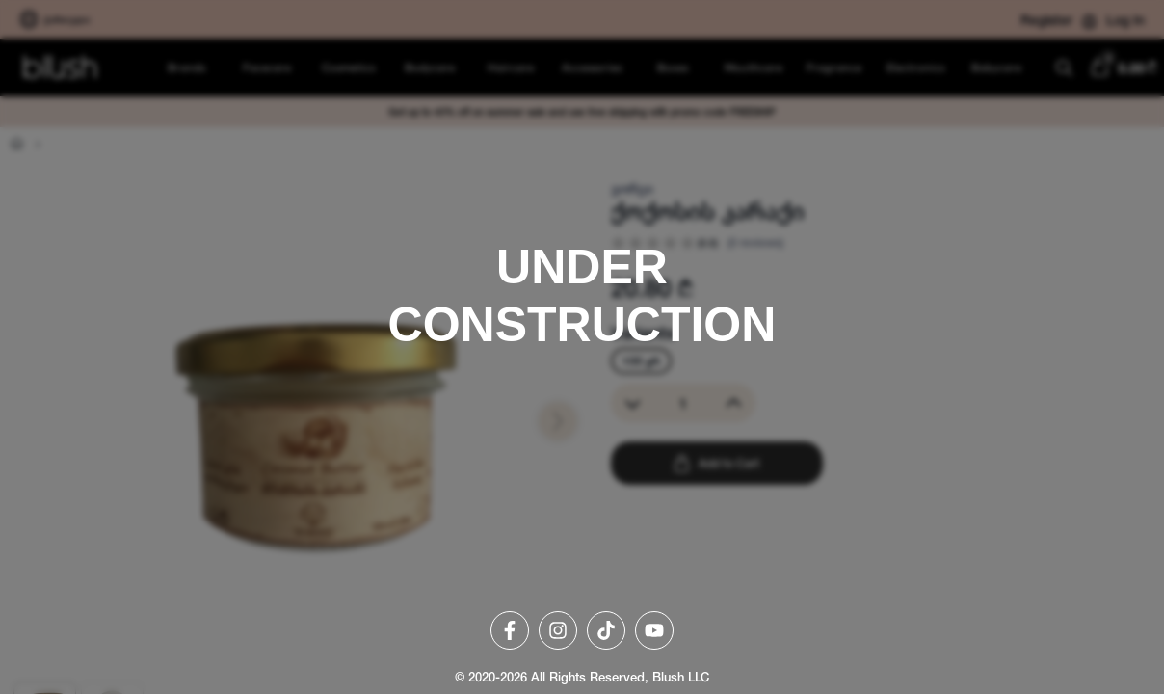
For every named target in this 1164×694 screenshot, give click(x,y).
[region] (582, 347)
